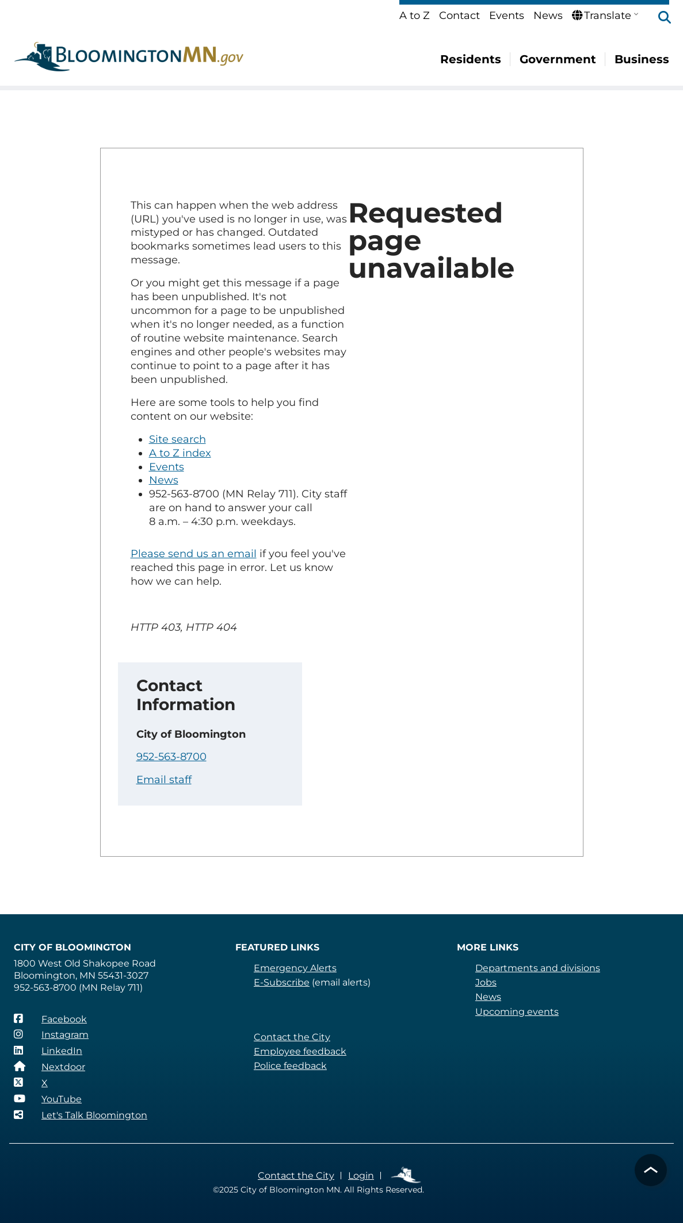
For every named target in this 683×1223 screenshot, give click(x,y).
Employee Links (406, 1175)
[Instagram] (51, 1034)
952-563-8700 (171, 756)
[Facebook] (50, 1019)
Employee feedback (300, 1051)
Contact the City (292, 1037)
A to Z (414, 15)
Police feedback (290, 1065)
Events (506, 15)
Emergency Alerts (295, 968)
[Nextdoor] (49, 1066)
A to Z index (180, 453)
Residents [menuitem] (470, 59)
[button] (658, 18)
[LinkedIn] (48, 1050)
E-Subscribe (282, 982)
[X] (31, 1082)
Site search (177, 439)
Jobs (486, 982)
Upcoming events (517, 1011)
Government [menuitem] (558, 59)
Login (361, 1175)
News (548, 15)
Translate (601, 15)
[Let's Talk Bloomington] (80, 1115)
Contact (459, 15)
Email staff (164, 779)
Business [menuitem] (642, 59)
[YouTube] (48, 1098)
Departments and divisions (537, 968)
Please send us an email (194, 553)
